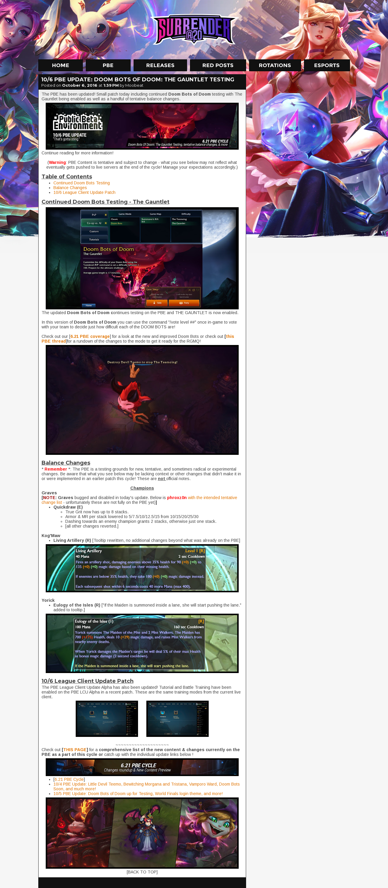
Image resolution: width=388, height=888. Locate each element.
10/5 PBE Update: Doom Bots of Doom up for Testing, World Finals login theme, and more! (138, 793)
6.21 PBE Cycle (69, 779)
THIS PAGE (75, 749)
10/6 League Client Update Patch (84, 192)
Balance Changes (70, 187)
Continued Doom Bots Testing (81, 183)
